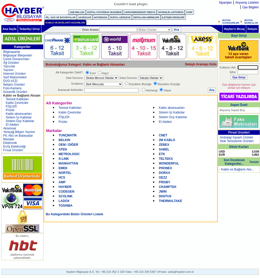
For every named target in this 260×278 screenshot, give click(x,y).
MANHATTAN (68, 163)
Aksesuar (9, 128)
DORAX (164, 173)
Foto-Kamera (12, 88)
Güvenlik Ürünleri (15, 92)
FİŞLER (11, 106)
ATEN (63, 149)
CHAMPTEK (167, 187)
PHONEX (165, 168)
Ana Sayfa (9, 28)
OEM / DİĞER (68, 145)
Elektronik (10, 143)
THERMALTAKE (170, 201)
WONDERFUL (169, 163)
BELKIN (64, 140)
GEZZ (163, 177)
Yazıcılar (9, 66)
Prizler (10, 110)
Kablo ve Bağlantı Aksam (21, 95)
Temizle (254, 162)
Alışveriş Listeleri (247, 2)
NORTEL (65, 173)
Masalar (8, 139)
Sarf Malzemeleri (15, 77)
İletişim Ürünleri (14, 84)
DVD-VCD (10, 81)
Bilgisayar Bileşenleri (17, 55)
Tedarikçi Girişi (29, 28)
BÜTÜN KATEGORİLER (230, 21)
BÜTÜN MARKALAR (251, 21)
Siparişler (225, 2)
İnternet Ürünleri (14, 73)
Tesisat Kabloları (17, 99)
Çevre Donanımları (16, 59)
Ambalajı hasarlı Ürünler (236, 137)
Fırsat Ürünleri (13, 150)
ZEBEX (164, 145)
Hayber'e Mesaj (234, 28)
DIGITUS (165, 196)
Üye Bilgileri (250, 7)
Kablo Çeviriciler (17, 103)
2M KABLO (167, 140)
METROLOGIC (69, 154)
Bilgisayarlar (11, 52)
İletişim (252, 28)
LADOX (64, 201)
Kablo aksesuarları (18, 114)
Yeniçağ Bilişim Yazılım (19, 132)
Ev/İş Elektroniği (14, 146)
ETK (162, 154)
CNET (163, 135)
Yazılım (8, 70)
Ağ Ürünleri (11, 63)
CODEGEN (66, 191)
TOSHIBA (66, 205)
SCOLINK (66, 196)
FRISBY (164, 182)
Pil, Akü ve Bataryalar (18, 135)
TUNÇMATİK (68, 135)
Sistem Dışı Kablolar (20, 121)
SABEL (164, 149)
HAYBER (65, 187)
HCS (62, 177)
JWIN (163, 191)
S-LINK (64, 159)
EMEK (63, 168)
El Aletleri (12, 125)
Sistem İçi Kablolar (18, 117)
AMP (62, 182)
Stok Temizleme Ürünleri (236, 141)
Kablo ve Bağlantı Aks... (237, 169)
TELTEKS (166, 159)
